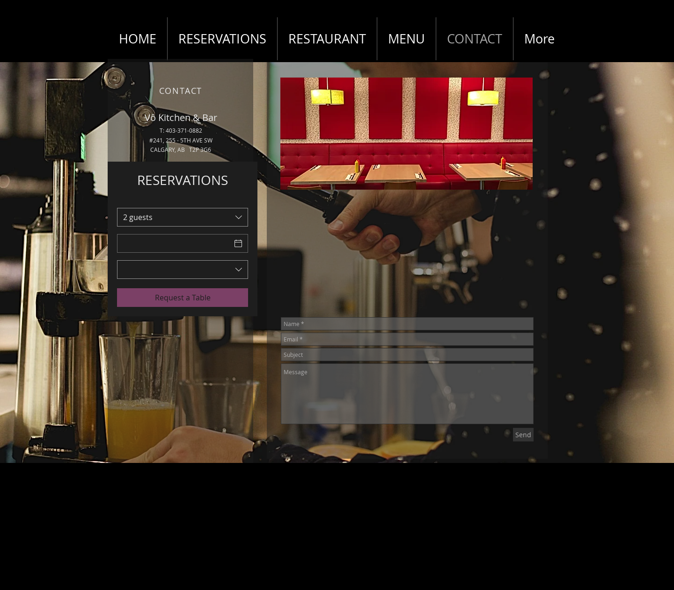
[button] (406, 134)
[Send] (523, 434)
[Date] (174, 243)
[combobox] (182, 217)
